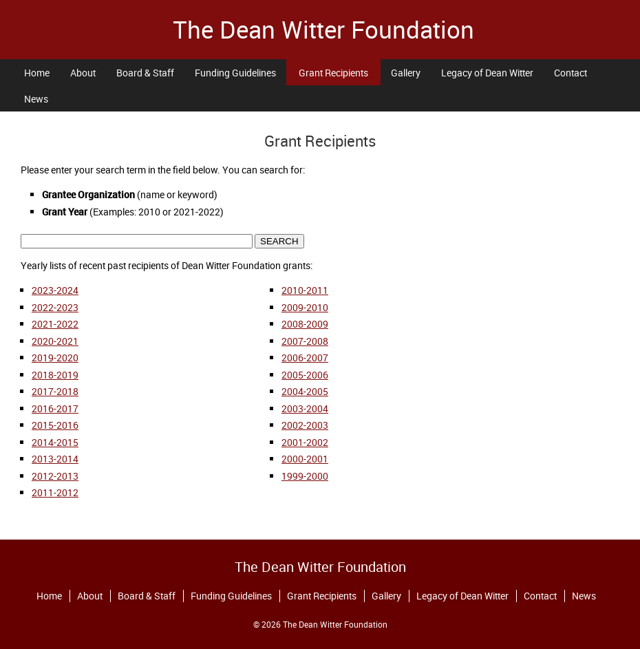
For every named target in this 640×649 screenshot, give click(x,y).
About (83, 72)
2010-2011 (304, 290)
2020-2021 (55, 341)
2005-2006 (304, 374)
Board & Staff (145, 72)
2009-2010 (304, 307)
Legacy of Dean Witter (487, 72)
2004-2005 (304, 391)
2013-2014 (55, 458)
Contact (570, 72)
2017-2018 (55, 391)
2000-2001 (304, 458)
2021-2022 (55, 323)
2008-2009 (304, 323)
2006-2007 (304, 357)
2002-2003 (304, 425)
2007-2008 (304, 341)
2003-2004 (304, 408)
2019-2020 (55, 357)
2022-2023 (55, 307)
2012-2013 (55, 475)
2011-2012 (55, 492)
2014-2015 (55, 442)
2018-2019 (55, 374)
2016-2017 (55, 408)
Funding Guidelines (235, 72)
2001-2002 (304, 442)
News (36, 98)
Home (37, 72)
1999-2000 (304, 475)
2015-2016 (55, 425)
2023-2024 (55, 290)
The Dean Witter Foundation (323, 29)
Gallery (405, 72)
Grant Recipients (333, 72)
